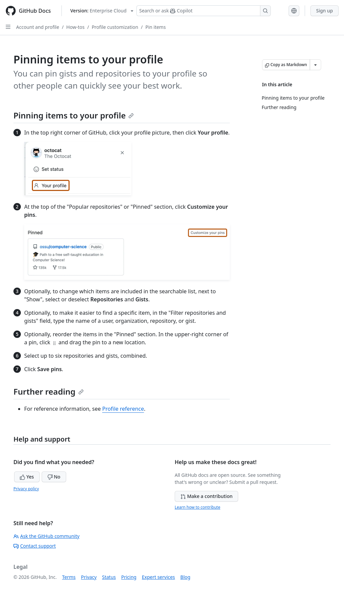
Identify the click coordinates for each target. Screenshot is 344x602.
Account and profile (37, 27)
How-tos (75, 27)
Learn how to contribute (197, 507)
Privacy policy (26, 489)
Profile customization (115, 27)
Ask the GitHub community (46, 536)
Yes (27, 476)
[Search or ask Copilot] (203, 10)
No (53, 476)
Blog (185, 577)
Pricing (128, 577)
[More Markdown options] (315, 64)
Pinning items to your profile (73, 115)
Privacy (89, 577)
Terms (69, 577)
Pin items (155, 27)
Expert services (158, 577)
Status (109, 577)
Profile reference (123, 408)
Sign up (324, 10)
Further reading (48, 391)
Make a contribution (206, 496)
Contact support (34, 546)
